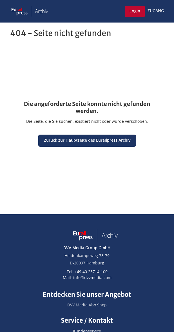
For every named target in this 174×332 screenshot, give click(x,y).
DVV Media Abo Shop (87, 305)
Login (135, 11)
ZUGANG (156, 11)
